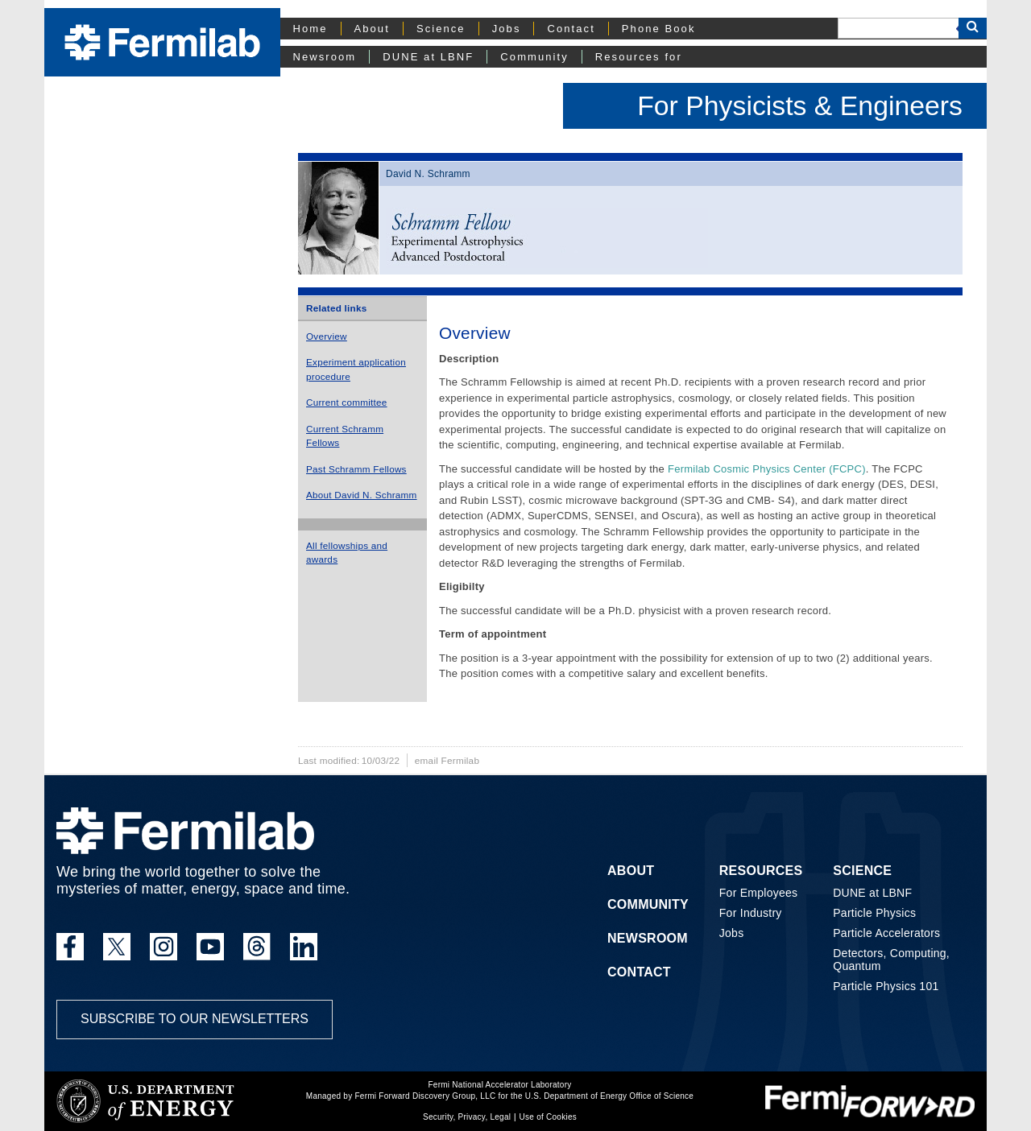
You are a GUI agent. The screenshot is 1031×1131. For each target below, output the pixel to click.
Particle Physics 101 (885, 986)
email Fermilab (447, 760)
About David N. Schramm (361, 494)
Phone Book (659, 29)
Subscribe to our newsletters (194, 1019)
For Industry (750, 912)
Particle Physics (874, 912)
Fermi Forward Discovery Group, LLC (424, 1096)
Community (534, 57)
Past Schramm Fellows (356, 469)
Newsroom (325, 57)
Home (310, 29)
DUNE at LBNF (428, 57)
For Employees (758, 892)
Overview (326, 336)
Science (441, 29)
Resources (761, 870)
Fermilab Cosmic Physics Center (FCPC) (767, 469)
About (372, 29)
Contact (570, 29)
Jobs (506, 29)
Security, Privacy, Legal (467, 1116)
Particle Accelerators (886, 933)
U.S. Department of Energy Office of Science (609, 1096)
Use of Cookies (548, 1116)
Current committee (346, 402)
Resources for (638, 57)
